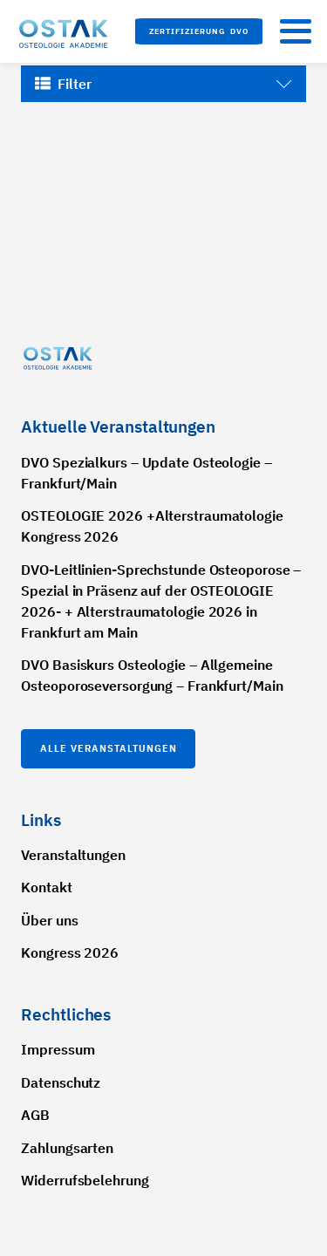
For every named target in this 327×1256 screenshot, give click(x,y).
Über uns (49, 920)
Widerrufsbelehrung (84, 1180)
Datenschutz (60, 1082)
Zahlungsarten (67, 1148)
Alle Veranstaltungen (108, 748)
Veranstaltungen (73, 855)
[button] (198, 31)
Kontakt (46, 887)
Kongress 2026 (70, 952)
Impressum (57, 1049)
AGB (35, 1114)
